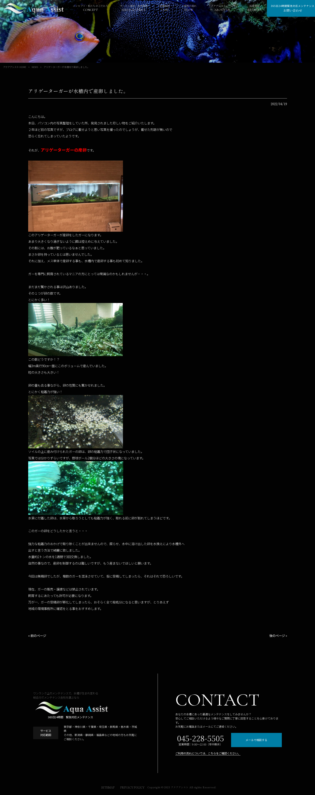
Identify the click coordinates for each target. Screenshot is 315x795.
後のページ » (278, 635)
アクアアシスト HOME (14, 67)
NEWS (35, 67)
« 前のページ (37, 635)
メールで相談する (256, 740)
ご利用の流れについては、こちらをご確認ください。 (207, 753)
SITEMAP (108, 787)
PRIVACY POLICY (132, 787)
